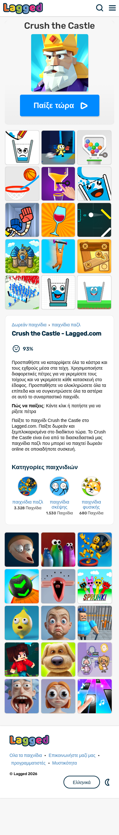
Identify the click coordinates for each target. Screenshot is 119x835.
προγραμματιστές (28, 800)
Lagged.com (30, 777)
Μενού (112, 8)
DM (108, 819)
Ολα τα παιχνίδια (26, 792)
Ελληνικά (81, 819)
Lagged (23, 8)
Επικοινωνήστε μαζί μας (72, 792)
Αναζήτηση (100, 8)
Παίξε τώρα (54, 105)
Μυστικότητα (64, 800)
